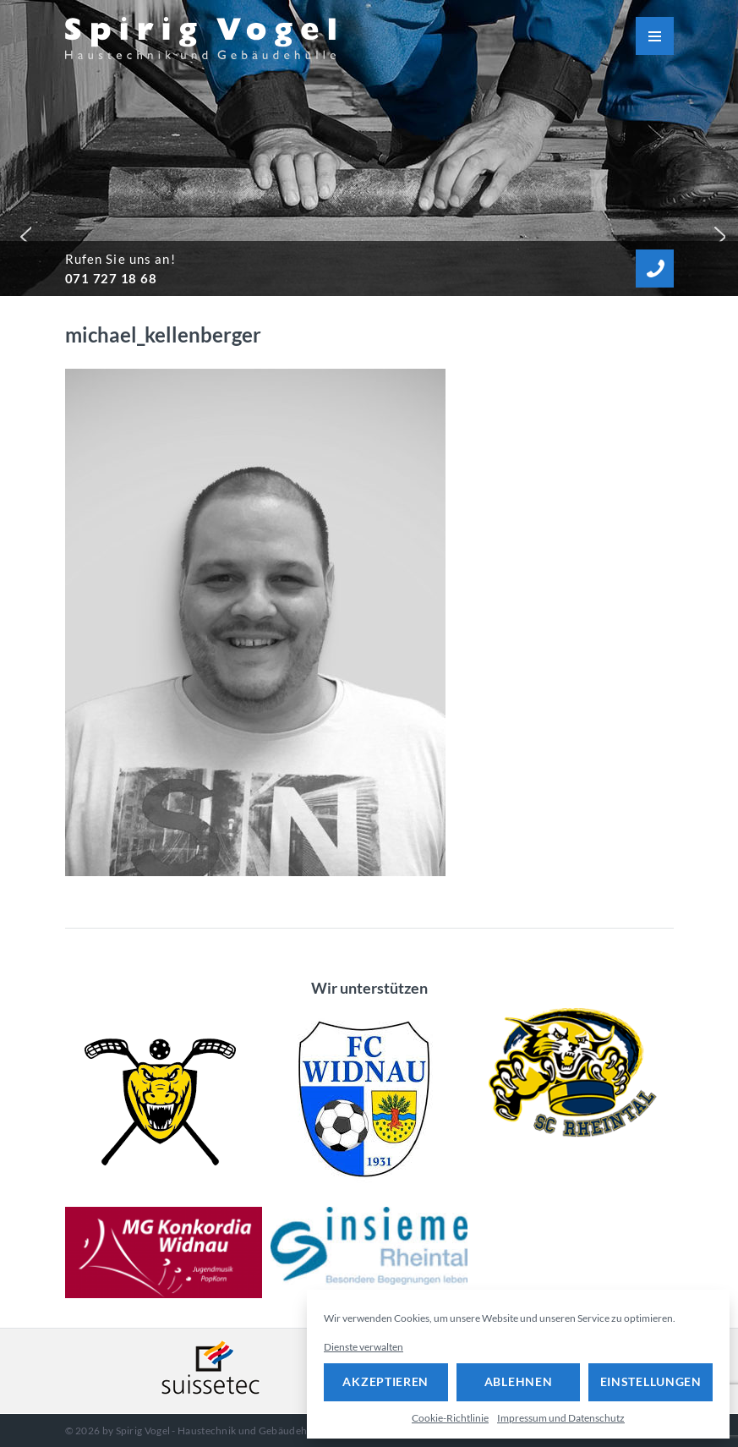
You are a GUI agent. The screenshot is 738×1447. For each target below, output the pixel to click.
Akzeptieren (385, 1381)
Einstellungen (651, 1381)
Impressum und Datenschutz (561, 1417)
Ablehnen (518, 1381)
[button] (22, 232)
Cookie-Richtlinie (450, 1417)
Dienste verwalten (363, 1346)
